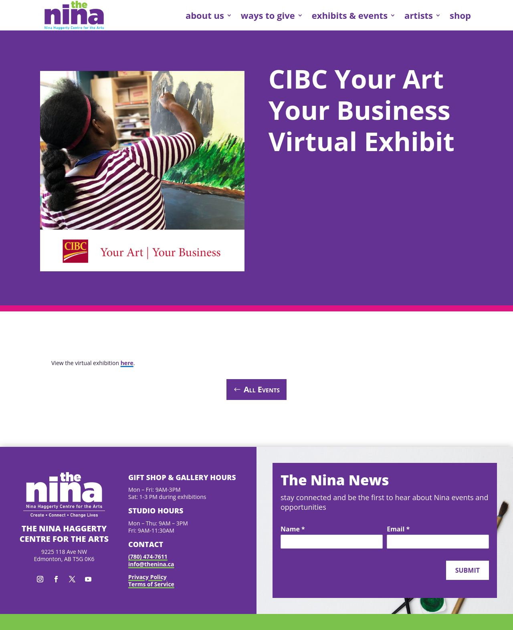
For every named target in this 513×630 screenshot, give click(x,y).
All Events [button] (262, 389)
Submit (467, 570)
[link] (74, 15)
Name (293, 529)
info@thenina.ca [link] (151, 564)
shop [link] (460, 15)
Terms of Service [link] (151, 584)
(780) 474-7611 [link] (148, 556)
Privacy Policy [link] (147, 577)
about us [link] (205, 15)
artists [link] (418, 15)
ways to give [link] (268, 15)
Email (398, 529)
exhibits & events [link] (350, 15)
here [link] (127, 363)
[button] (40, 579)
